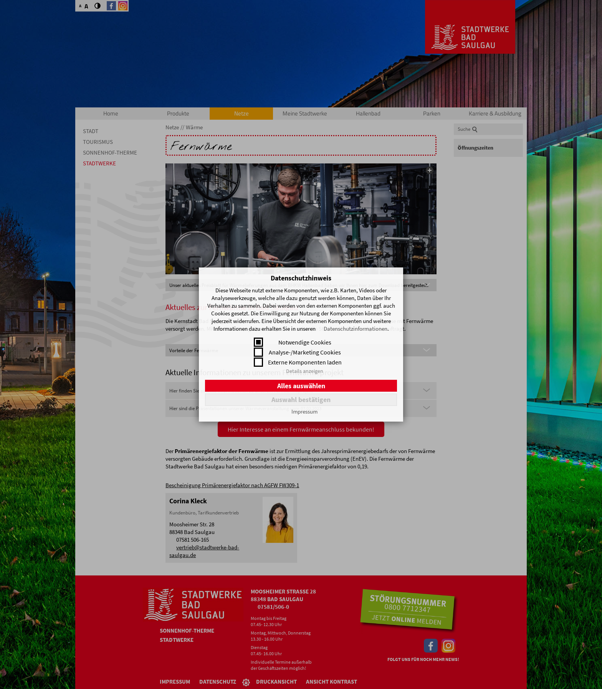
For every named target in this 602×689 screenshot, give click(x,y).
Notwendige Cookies (304, 342)
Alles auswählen (301, 385)
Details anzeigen (304, 371)
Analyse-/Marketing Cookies (305, 352)
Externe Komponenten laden (305, 362)
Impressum (304, 411)
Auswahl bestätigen (301, 399)
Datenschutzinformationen (355, 328)
